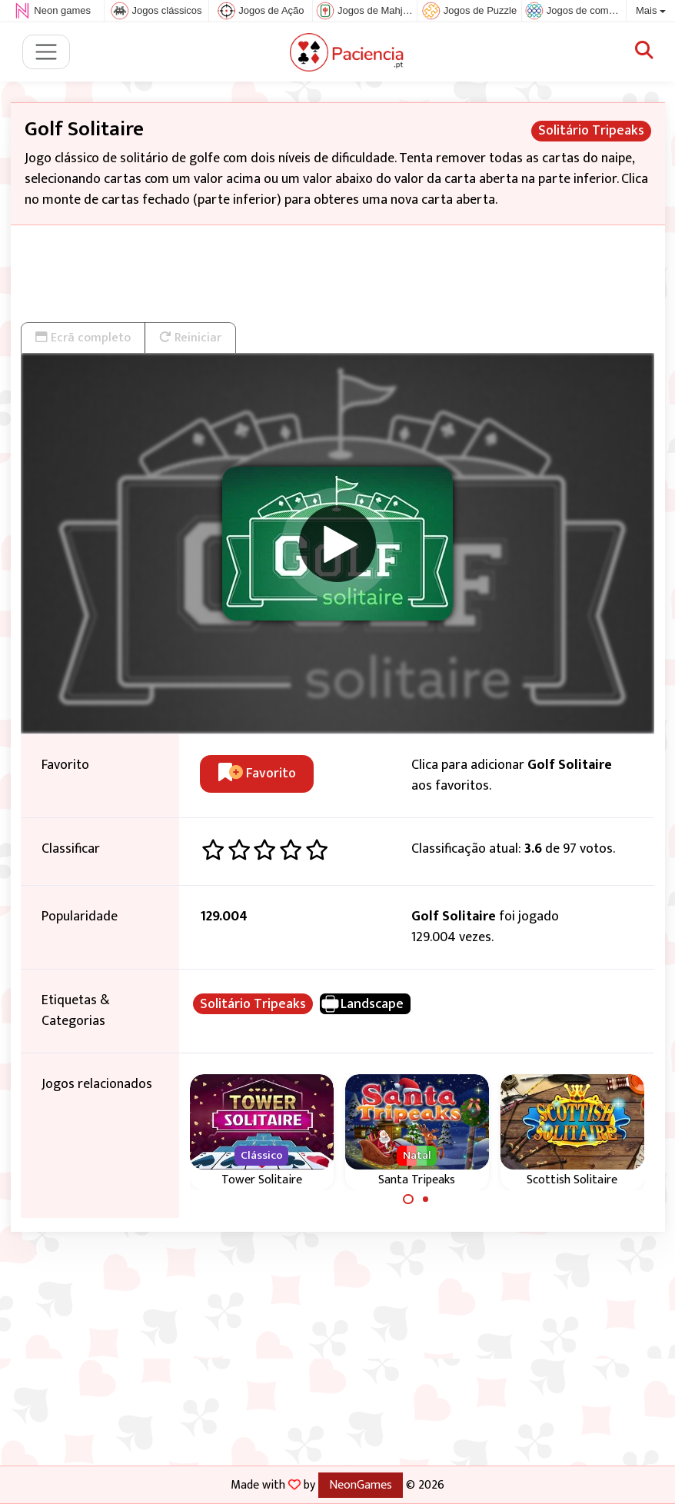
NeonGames (360, 1485)
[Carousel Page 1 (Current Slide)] (408, 1199)
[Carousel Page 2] (426, 1199)
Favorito (257, 773)
